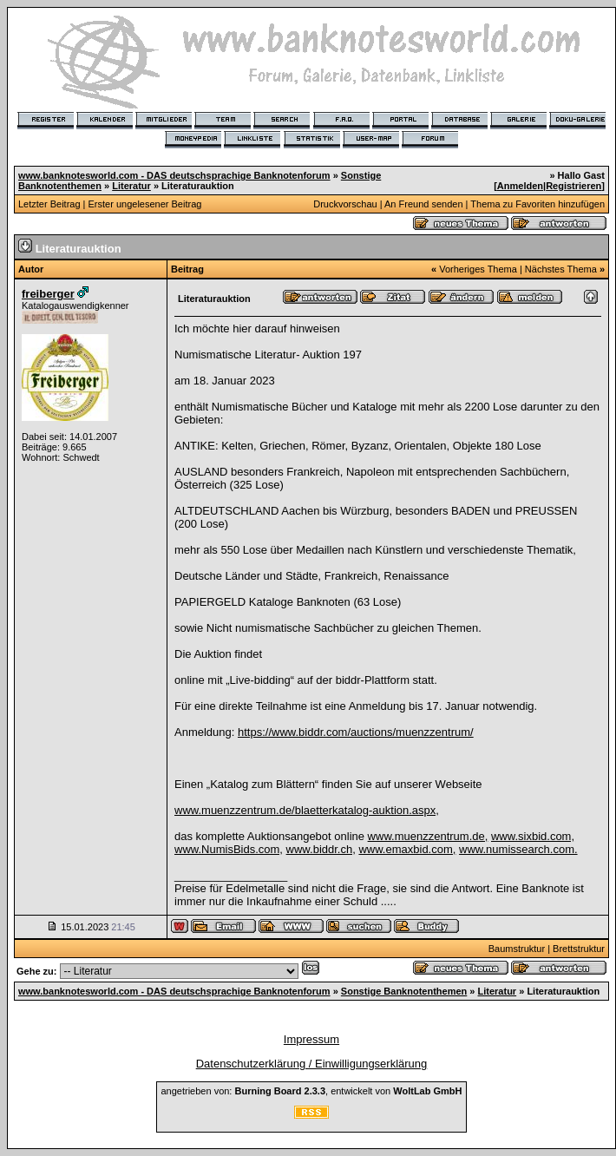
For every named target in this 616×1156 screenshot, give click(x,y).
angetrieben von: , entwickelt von (311, 1091)
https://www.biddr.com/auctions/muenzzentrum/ (356, 732)
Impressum (311, 1039)
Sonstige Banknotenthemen (404, 991)
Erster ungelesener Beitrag (145, 204)
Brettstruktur (579, 948)
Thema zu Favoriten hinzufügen (537, 204)
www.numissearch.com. (518, 849)
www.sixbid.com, (532, 836)
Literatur (131, 186)
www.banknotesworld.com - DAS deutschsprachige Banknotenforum (174, 175)
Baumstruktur (516, 948)
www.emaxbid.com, (406, 849)
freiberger (48, 293)
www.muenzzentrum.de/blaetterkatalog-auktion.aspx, (306, 810)
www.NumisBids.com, (228, 849)
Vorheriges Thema (478, 269)
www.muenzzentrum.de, (428, 836)
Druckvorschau (345, 204)
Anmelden (520, 186)
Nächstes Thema (561, 269)
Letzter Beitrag (49, 204)
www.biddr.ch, (321, 849)
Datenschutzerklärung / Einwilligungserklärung (312, 1063)
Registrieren (573, 186)
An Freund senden (423, 204)
